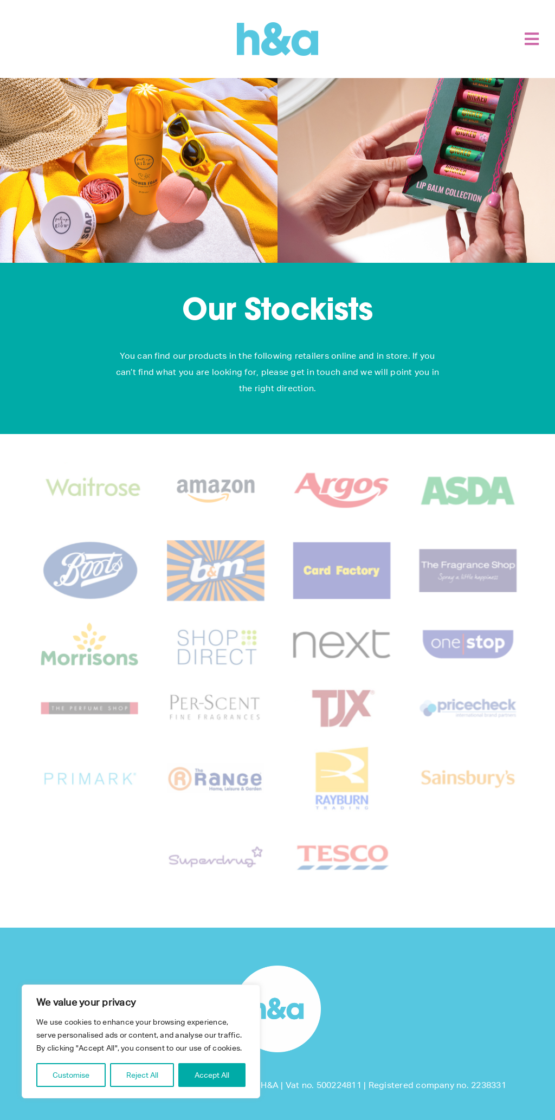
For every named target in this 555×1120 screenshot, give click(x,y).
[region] (141, 1041)
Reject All (142, 1075)
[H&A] (277, 26)
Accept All (212, 1075)
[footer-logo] (277, 969)
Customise (71, 1075)
